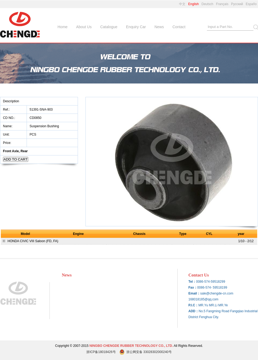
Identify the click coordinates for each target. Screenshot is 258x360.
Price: (7, 143)
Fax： (192, 287)
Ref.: (7, 109)
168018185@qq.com (203, 299)
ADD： (193, 311)
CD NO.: (9, 118)
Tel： (192, 281)
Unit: (6, 134)
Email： (194, 293)
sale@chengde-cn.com (216, 293)
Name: (8, 126)
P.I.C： (193, 305)
